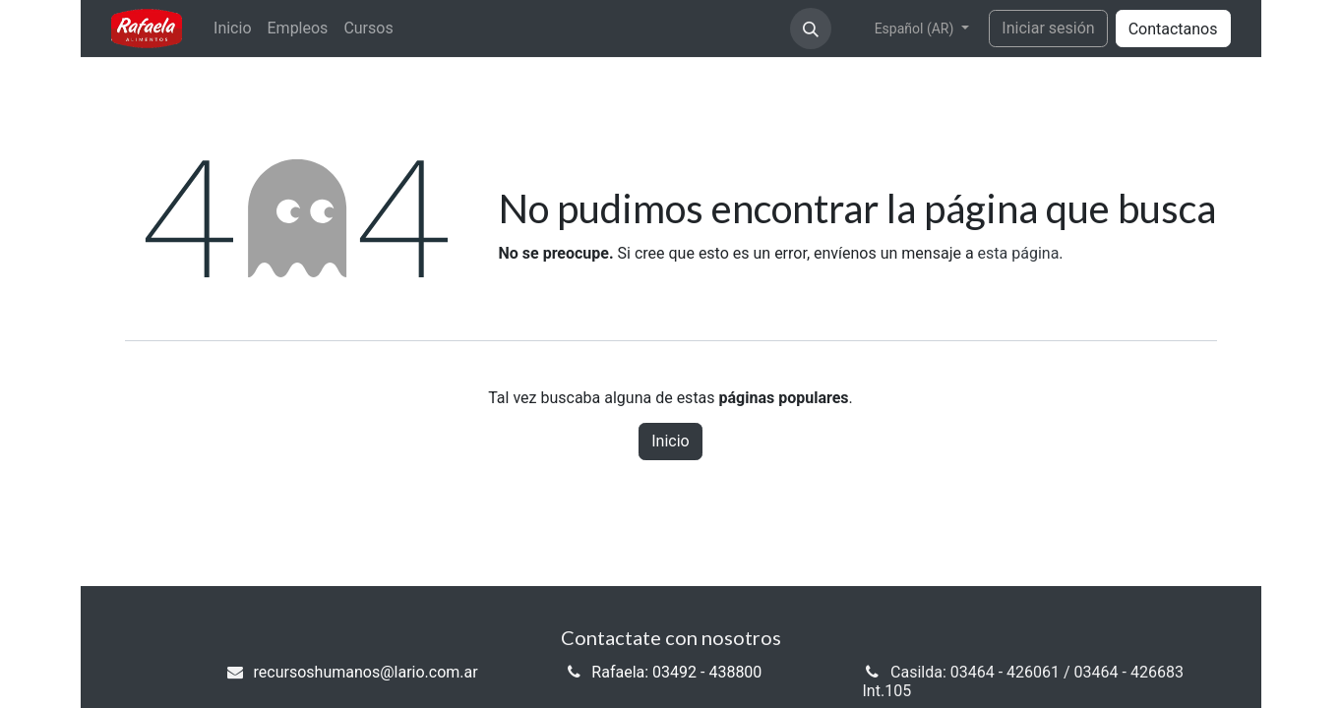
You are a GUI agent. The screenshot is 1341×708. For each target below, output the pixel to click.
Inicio (670, 441)
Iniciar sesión (1048, 28)
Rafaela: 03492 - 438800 (676, 672)
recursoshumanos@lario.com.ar (366, 672)
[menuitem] (232, 28)
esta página (1019, 253)
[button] (810, 28)
